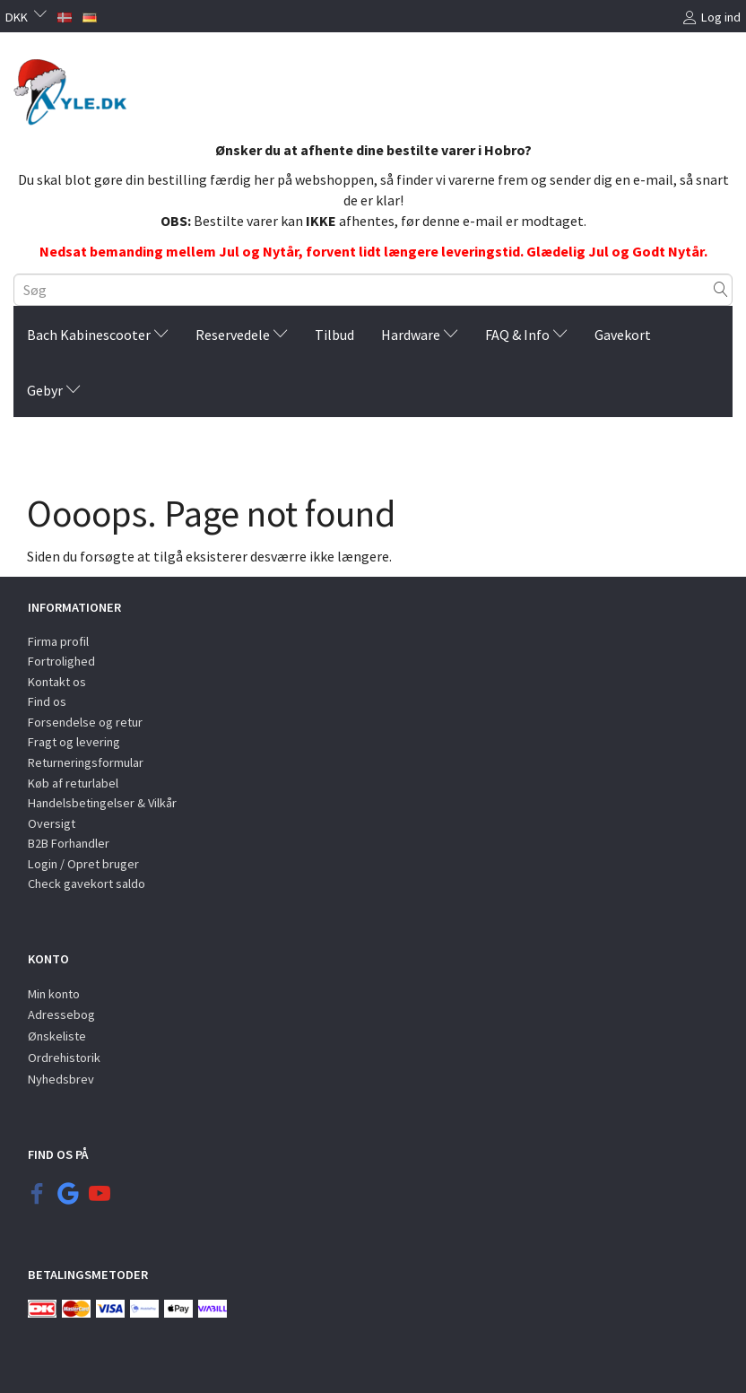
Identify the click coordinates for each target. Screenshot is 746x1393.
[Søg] (721, 289)
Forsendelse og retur (85, 722)
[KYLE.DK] (76, 92)
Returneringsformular (85, 762)
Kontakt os (57, 682)
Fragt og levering (74, 742)
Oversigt (51, 823)
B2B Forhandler (68, 843)
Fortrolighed (61, 661)
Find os (47, 701)
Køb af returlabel (73, 783)
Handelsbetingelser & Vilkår (102, 803)
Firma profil (58, 641)
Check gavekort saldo (86, 883)
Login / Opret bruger (83, 864)
